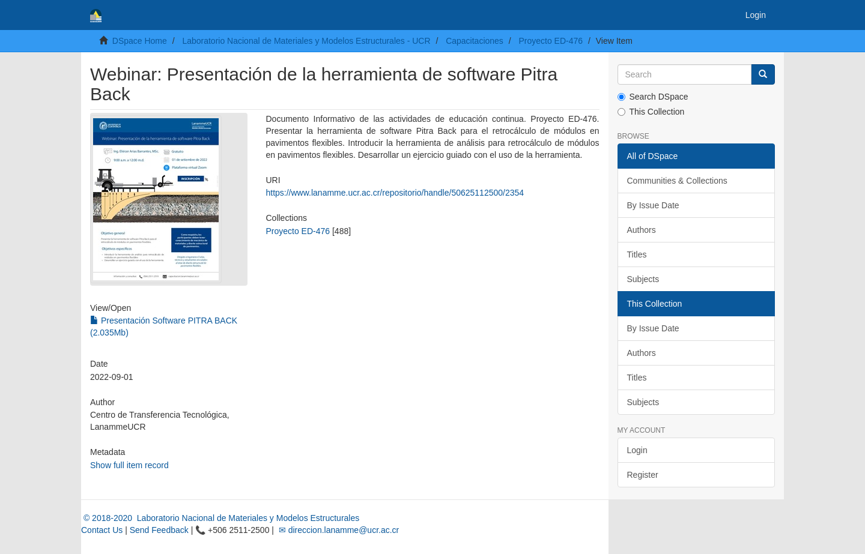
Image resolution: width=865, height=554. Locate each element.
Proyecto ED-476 (550, 41)
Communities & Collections (677, 180)
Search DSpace (653, 96)
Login (637, 450)
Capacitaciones (474, 41)
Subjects (643, 279)
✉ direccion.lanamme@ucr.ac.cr (337, 530)
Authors (641, 230)
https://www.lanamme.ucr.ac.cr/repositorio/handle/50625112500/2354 (395, 192)
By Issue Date (653, 205)
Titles (637, 254)
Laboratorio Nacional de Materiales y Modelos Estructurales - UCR (306, 41)
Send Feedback (159, 530)
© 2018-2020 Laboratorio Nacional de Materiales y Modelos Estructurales (220, 518)
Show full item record (129, 465)
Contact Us (102, 530)
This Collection (651, 111)
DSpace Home (139, 41)
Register (642, 475)
